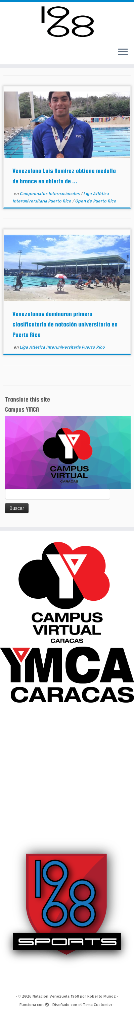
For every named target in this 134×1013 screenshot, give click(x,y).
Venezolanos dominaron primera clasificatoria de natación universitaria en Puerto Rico (65, 324)
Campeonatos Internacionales (50, 193)
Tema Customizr (98, 1004)
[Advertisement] (67, 769)
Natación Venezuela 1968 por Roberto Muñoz (74, 996)
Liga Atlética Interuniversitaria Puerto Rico (62, 347)
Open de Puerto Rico (95, 200)
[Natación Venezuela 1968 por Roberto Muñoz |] (67, 22)
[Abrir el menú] (123, 52)
